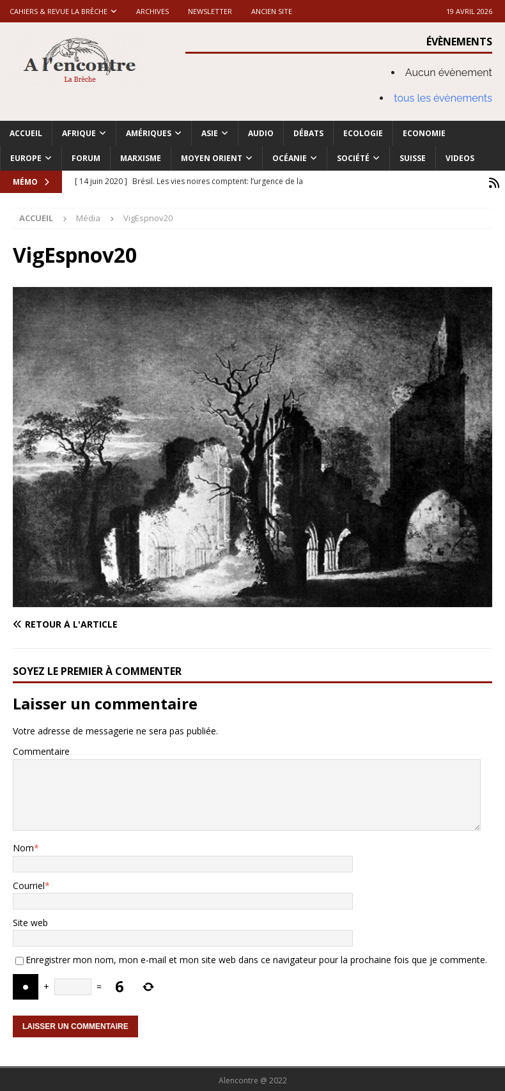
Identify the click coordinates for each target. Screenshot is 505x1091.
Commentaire (41, 750)
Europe (26, 158)
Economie (424, 133)
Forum (86, 158)
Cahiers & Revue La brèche (58, 11)
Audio (261, 133)
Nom (23, 846)
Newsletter (210, 11)
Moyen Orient (211, 158)
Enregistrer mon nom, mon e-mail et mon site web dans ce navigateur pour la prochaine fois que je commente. (256, 958)
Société (353, 158)
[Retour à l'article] (130, 622)
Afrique (79, 133)
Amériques (148, 133)
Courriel (29, 884)
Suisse (413, 158)
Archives (152, 11)
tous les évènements (443, 98)
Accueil (26, 133)
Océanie (289, 158)
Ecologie (363, 133)
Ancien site (271, 11)
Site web (30, 921)
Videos (460, 158)
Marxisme (140, 158)
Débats (308, 133)
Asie (209, 133)
